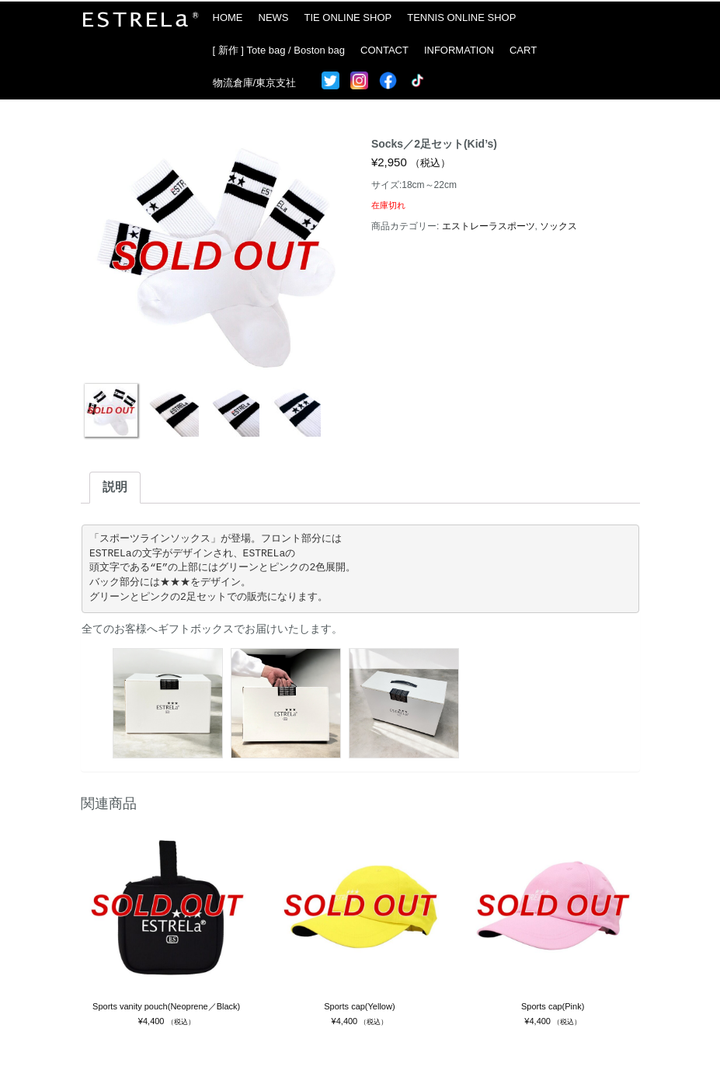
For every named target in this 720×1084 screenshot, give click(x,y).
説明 (115, 486)
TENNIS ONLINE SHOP (461, 17)
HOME (228, 17)
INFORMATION (459, 50)
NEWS (274, 17)
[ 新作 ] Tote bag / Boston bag (279, 50)
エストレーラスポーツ (488, 226)
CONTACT (384, 50)
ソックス (558, 226)
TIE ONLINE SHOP (348, 17)
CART (523, 50)
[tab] (115, 488)
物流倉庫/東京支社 (255, 83)
